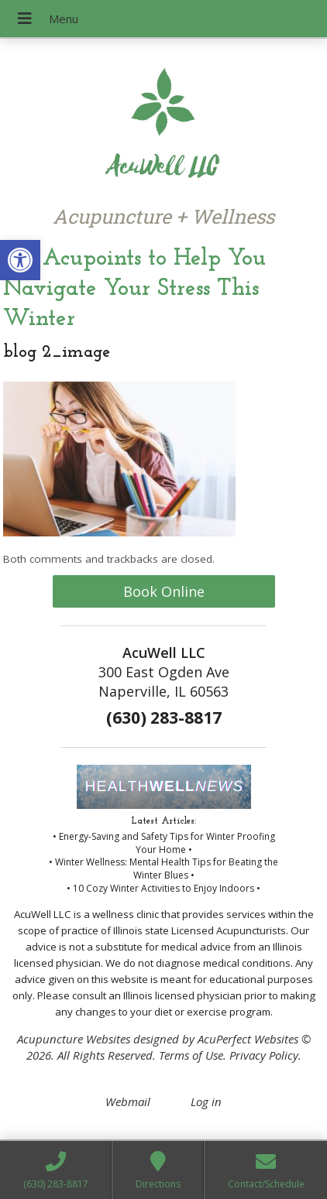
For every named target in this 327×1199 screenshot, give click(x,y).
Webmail (127, 1101)
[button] (20, 260)
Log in (206, 1101)
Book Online (164, 591)
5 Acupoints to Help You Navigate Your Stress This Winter (134, 289)
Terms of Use (191, 1055)
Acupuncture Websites (73, 1039)
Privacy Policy (263, 1055)
